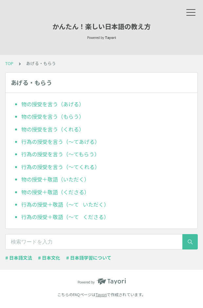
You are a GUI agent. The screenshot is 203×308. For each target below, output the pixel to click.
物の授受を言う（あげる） (52, 104)
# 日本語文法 (18, 257)
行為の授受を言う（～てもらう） (60, 154)
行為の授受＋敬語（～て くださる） (65, 217)
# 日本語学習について (88, 257)
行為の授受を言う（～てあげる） (60, 141)
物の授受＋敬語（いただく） (55, 179)
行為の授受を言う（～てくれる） (60, 167)
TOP (9, 63)
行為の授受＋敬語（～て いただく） (65, 204)
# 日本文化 (49, 257)
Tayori (101, 294)
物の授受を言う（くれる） (52, 129)
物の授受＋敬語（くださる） (55, 192)
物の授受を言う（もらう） (52, 116)
